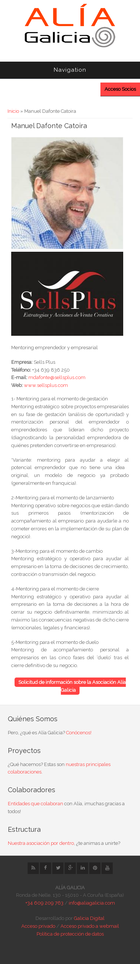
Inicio (13, 111)
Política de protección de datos (70, 934)
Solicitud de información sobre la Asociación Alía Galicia (72, 686)
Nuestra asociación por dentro (41, 843)
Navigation (70, 69)
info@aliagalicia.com (92, 903)
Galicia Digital (89, 918)
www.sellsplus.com (46, 385)
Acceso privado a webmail (89, 926)
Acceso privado (38, 926)
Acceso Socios (120, 89)
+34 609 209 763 (44, 903)
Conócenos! (78, 732)
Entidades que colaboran (35, 803)
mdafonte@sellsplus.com (56, 377)
